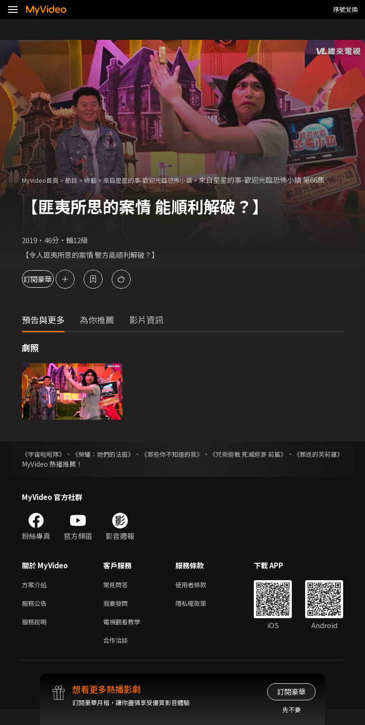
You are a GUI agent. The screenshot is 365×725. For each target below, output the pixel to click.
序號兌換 (345, 9)
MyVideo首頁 (43, 180)
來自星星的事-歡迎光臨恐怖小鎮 (165, 180)
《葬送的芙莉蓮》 (48, 474)
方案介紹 (36, 596)
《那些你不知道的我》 (200, 464)
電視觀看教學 (124, 635)
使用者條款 (199, 596)
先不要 (291, 709)
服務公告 (36, 616)
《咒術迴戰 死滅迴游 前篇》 (290, 464)
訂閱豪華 (48, 289)
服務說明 (36, 635)
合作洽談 (117, 655)
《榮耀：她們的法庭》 (117, 464)
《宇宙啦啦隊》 (45, 464)
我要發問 (117, 616)
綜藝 (100, 180)
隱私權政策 (199, 616)
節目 (79, 180)
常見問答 (117, 596)
